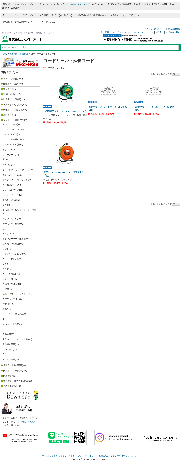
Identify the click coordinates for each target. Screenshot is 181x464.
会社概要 (104, 32)
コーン (6, 329)
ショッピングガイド (78, 4)
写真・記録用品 (10, 78)
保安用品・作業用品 (19, 54)
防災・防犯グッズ (11, 190)
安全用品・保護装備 (12, 109)
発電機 (6, 289)
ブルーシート (9, 154)
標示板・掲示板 (10, 218)
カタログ (135, 32)
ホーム (45, 456)
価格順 (151, 74)
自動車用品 (8, 334)
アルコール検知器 (11, 324)
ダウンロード (147, 32)
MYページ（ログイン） (154, 29)
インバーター (9, 279)
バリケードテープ (11, 195)
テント (6, 249)
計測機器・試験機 (11, 99)
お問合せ (159, 32)
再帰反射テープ (10, 185)
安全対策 (7, 205)
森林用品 (7, 115)
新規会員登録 (174, 29)
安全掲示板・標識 (11, 223)
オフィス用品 (9, 359)
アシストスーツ (10, 124)
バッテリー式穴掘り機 (13, 253)
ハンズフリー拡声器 (12, 139)
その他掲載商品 (10, 386)
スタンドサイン (10, 134)
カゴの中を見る (172, 32)
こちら (36, 22)
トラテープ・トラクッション (16, 180)
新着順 (160, 74)
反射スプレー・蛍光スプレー (16, 175)
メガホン (7, 233)
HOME (4, 54)
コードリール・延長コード (17, 294)
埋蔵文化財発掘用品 (12, 365)
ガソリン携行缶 (10, 274)
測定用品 (7, 89)
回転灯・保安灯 (10, 200)
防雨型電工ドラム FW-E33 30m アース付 (65, 111)
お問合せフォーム (129, 456)
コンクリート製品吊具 (13, 314)
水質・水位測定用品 (12, 104)
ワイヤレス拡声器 (11, 144)
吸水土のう (8, 149)
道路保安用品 (9, 344)
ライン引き (8, 164)
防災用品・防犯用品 (12, 370)
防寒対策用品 (9, 376)
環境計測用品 (9, 94)
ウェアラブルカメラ (12, 129)
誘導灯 (6, 264)
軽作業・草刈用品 (11, 244)
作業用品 (7, 304)
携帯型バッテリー (11, 299)
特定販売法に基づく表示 (109, 456)
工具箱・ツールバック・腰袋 (16, 339)
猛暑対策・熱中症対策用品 (15, 381)
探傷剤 (6, 309)
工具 (5, 319)
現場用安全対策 (10, 284)
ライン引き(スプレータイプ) (16, 169)
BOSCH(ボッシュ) (11, 259)
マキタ (6, 269)
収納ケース (8, 349)
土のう (6, 159)
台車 (5, 354)
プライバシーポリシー (87, 456)
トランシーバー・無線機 (14, 238)
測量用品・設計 (10, 84)
